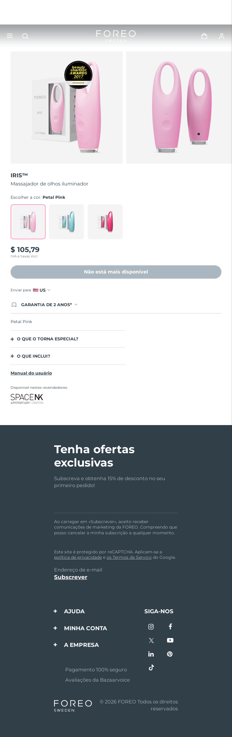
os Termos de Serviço (129, 557)
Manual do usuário (31, 373)
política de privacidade (78, 557)
